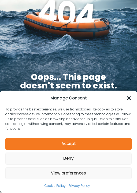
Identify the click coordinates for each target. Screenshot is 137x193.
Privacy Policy (79, 185)
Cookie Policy (55, 185)
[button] (129, 98)
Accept (68, 143)
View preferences (68, 173)
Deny (68, 158)
